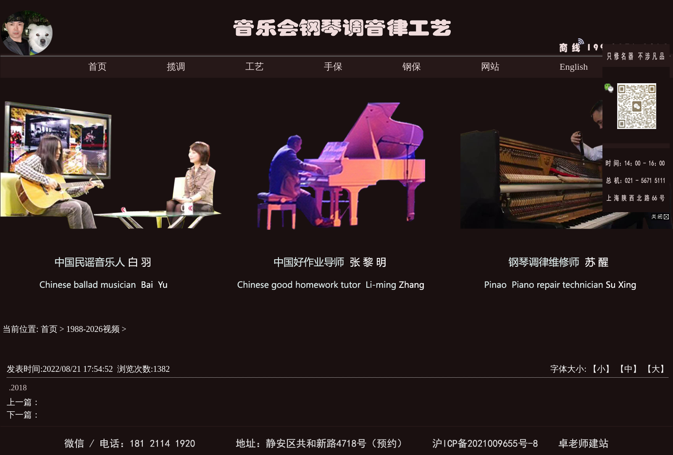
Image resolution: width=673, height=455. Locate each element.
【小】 (601, 368)
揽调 (176, 66)
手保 (333, 66)
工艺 (254, 66)
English (574, 66)
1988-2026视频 (93, 329)
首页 (97, 66)
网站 (490, 66)
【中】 (628, 368)
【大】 (655, 368)
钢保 (411, 66)
